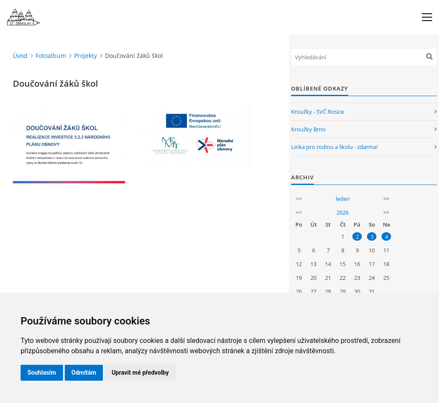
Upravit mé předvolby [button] (139, 372)
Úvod (20, 56)
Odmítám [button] (84, 372)
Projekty (85, 56)
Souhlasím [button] (41, 372)
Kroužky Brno (308, 129)
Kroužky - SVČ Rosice (317, 111)
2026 (343, 212)
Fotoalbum (51, 56)
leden (343, 199)
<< (299, 199)
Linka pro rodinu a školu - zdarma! (334, 147)
